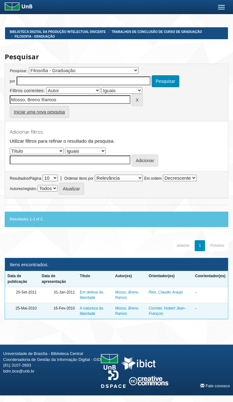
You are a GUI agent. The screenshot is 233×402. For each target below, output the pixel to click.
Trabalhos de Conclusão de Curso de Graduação (156, 32)
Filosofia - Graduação (35, 36)
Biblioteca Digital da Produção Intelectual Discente (58, 32)
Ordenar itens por (78, 178)
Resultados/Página (25, 178)
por (12, 81)
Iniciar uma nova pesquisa (39, 111)
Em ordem (152, 178)
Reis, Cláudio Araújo (166, 292)
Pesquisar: (19, 71)
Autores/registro (23, 189)
